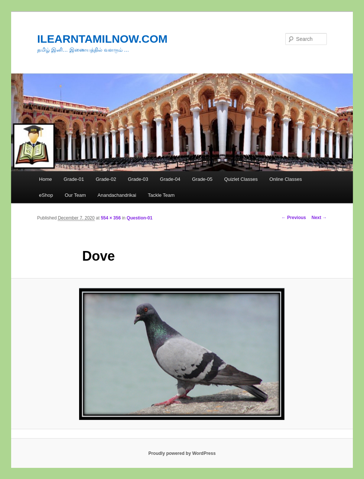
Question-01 (139, 218)
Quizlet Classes (240, 179)
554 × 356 (111, 218)
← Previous (294, 217)
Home (45, 179)
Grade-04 (170, 179)
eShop (46, 195)
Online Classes (285, 179)
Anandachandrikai (117, 195)
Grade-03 (138, 179)
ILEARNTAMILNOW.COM (102, 39)
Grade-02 (106, 179)
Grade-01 (74, 179)
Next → (319, 217)
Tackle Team (161, 195)
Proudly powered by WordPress (181, 453)
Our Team (75, 195)
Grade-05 (202, 179)
